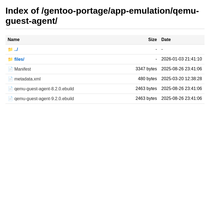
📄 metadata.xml (24, 79)
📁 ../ (13, 49)
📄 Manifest (19, 69)
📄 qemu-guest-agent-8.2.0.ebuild (41, 88)
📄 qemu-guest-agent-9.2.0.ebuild (41, 98)
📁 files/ (16, 59)
